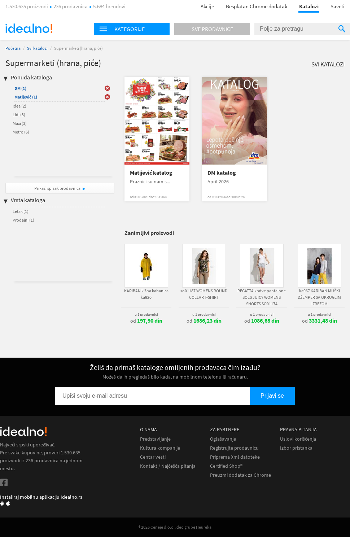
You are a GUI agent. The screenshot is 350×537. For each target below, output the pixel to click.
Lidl (19, 114)
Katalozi (309, 6)
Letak (21, 211)
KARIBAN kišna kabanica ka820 (146, 294)
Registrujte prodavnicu (234, 448)
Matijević (25, 97)
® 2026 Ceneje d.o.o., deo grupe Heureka (175, 527)
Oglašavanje (223, 439)
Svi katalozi (37, 48)
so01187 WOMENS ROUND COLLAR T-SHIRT (203, 294)
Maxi (20, 123)
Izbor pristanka (296, 448)
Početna (13, 48)
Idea (19, 106)
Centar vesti (153, 457)
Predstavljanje (155, 439)
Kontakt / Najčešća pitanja (168, 466)
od (146, 321)
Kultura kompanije (160, 448)
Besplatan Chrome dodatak (256, 6)
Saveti (338, 6)
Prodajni (23, 220)
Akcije (207, 6)
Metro (21, 132)
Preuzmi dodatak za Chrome (240, 475)
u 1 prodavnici (146, 314)
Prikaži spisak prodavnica (57, 188)
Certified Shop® (226, 466)
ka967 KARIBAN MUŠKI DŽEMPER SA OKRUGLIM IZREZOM (319, 297)
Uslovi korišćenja (298, 439)
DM (20, 88)
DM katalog (221, 172)
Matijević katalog (151, 172)
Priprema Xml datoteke (235, 457)
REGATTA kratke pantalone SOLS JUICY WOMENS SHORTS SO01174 (261, 297)
